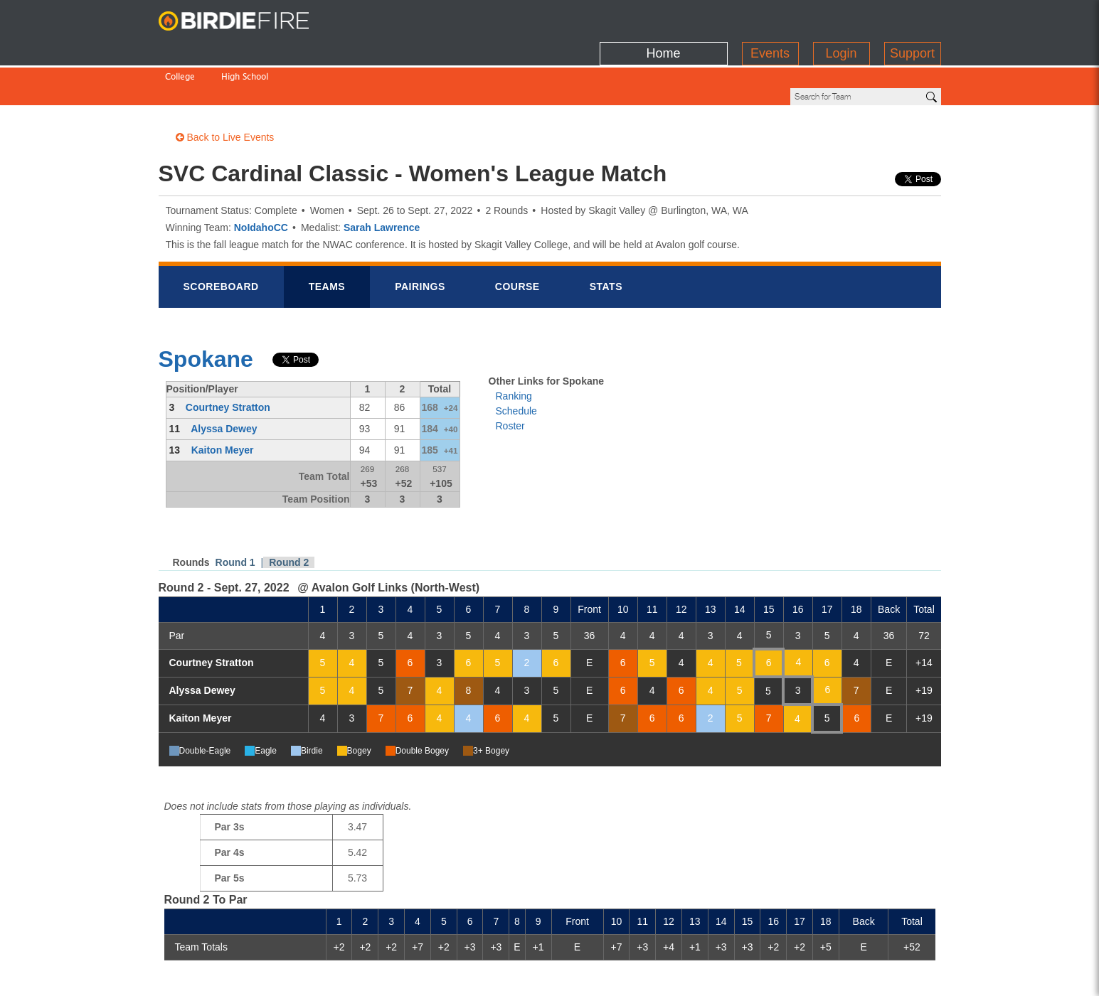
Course (517, 238)
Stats (606, 238)
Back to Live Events (225, 89)
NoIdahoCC (261, 179)
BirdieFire (247, 21)
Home (663, 18)
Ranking (514, 347)
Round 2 (289, 514)
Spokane (206, 310)
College (180, 48)
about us (800, 976)
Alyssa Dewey (224, 380)
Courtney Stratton (228, 359)
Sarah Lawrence (382, 179)
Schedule (516, 362)
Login (840, 18)
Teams (327, 238)
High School (244, 48)
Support (912, 18)
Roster (510, 377)
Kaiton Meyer (222, 401)
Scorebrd (221, 238)
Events (770, 18)
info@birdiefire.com (888, 976)
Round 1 (235, 514)
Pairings (420, 238)
